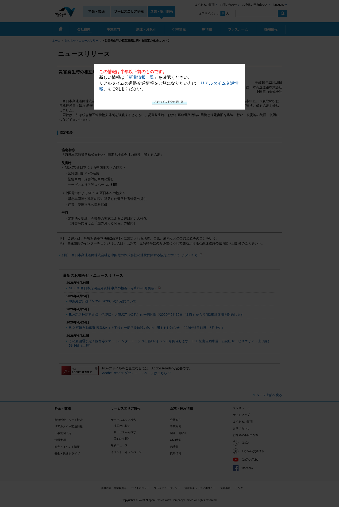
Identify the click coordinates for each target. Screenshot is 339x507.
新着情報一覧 (141, 77)
